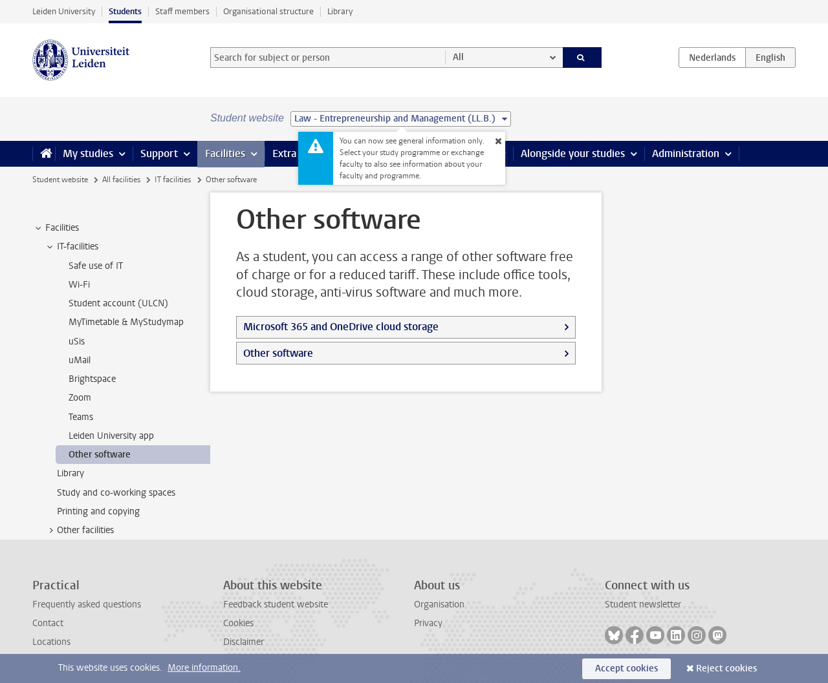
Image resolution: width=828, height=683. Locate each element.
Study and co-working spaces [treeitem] (116, 493)
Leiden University (63, 11)
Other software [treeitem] (100, 454)
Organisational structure (268, 11)
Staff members (182, 11)
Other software (278, 353)
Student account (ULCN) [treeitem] (118, 303)
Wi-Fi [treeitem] (79, 284)
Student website (60, 179)
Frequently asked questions (86, 604)
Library (340, 11)
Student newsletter (643, 604)
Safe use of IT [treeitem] (96, 266)
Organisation (439, 604)
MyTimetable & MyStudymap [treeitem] (126, 322)
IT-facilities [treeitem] (71, 246)
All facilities (121, 179)
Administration (685, 153)
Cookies (238, 623)
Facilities (225, 153)
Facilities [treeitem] (56, 228)
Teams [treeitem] (81, 417)
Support (159, 153)
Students (125, 11)
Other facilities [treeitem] (79, 530)
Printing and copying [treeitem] (98, 511)
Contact (47, 623)
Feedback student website (275, 604)
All (458, 57)
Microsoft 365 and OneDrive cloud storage (341, 326)
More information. (204, 668)
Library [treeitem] (70, 473)
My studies (88, 153)
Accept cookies (626, 668)
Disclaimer (243, 642)
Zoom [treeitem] (80, 398)
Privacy (428, 623)
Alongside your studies (573, 153)
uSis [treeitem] (77, 341)
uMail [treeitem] (80, 360)
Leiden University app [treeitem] (111, 436)
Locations (51, 642)
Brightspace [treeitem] (92, 379)
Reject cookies (726, 668)
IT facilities (173, 179)
